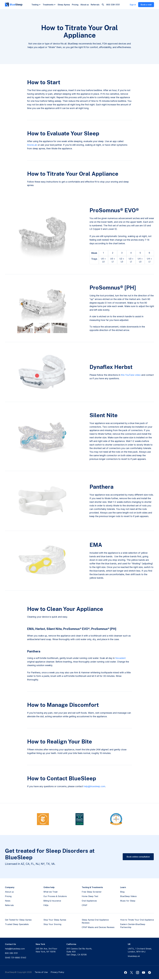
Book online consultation (138, 856)
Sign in (133, 4)
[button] (36, 4)
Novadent (120, 658)
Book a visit (146, 4)
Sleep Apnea (64, 4)
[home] (13, 4)
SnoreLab (32, 145)
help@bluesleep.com (94, 786)
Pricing (75, 4)
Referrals (95, 4)
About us (84, 4)
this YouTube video (131, 375)
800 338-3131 (113, 4)
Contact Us (10, 944)
